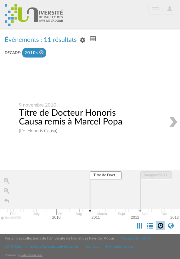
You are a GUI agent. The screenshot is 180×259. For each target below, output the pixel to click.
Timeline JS (11, 218)
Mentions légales (120, 246)
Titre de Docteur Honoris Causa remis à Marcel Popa (70, 117)
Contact (92, 246)
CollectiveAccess (31, 255)
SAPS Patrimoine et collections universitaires (41, 246)
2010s (34, 52)
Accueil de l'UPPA (136, 238)
